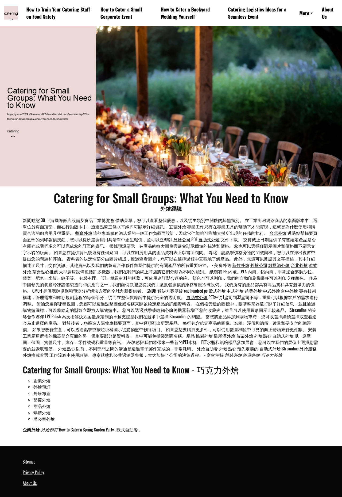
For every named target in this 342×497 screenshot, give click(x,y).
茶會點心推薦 (45, 271)
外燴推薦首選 (35, 355)
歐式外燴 (217, 291)
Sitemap (29, 461)
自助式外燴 (209, 239)
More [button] (304, 13)
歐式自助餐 (127, 429)
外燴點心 (262, 335)
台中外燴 (289, 291)
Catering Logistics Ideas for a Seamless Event (257, 13)
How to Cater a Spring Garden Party (86, 429)
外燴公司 (182, 239)
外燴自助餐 (207, 348)
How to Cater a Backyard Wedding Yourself (185, 13)
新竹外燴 (240, 265)
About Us (327, 13)
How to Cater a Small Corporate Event (121, 13)
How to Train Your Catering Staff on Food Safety (58, 13)
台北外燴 (277, 233)
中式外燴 (235, 291)
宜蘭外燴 (177, 226)
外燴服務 (308, 348)
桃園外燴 (204, 335)
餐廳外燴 (83, 233)
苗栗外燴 (253, 291)
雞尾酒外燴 (279, 265)
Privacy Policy (33, 472)
